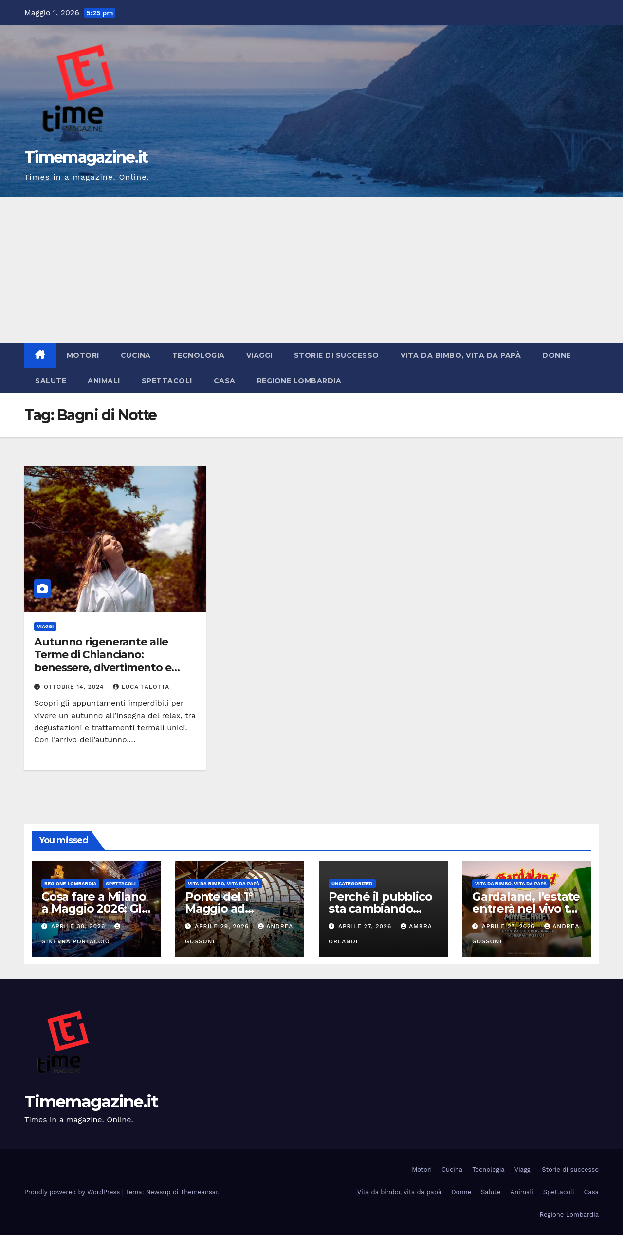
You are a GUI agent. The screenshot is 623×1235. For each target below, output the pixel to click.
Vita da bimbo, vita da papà (461, 355)
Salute (50, 380)
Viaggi (259, 355)
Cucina (136, 355)
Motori (83, 355)
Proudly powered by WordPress (73, 1192)
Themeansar (199, 1192)
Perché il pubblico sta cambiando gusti (380, 908)
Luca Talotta (141, 686)
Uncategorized (352, 883)
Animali (104, 380)
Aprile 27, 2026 (366, 926)
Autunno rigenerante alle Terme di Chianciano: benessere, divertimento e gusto (102, 661)
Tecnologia (198, 355)
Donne (556, 355)
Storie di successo (336, 355)
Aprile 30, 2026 (79, 926)
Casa (225, 380)
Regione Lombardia (299, 380)
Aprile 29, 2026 (223, 926)
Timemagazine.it (86, 156)
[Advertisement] (311, 270)
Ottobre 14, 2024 (75, 686)
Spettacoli (167, 380)
